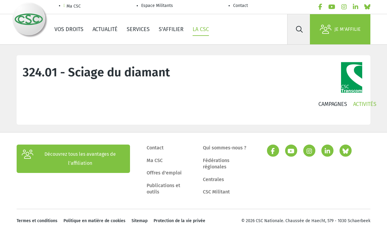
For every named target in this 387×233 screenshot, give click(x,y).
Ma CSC (72, 6)
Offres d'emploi (164, 173)
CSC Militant (216, 192)
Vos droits (68, 29)
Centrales (213, 179)
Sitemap (140, 220)
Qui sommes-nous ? (224, 148)
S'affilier (171, 29)
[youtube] (331, 7)
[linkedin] (355, 7)
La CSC (201, 29)
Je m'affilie (340, 29)
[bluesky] (367, 7)
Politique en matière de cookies (94, 220)
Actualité (105, 29)
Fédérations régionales (216, 164)
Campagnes (332, 104)
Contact (240, 5)
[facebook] (320, 7)
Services (138, 29)
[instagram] (344, 7)
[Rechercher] (299, 29)
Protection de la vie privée (179, 220)
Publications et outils (163, 189)
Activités (364, 104)
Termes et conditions (37, 220)
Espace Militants (157, 5)
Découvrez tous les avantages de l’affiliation (69, 159)
